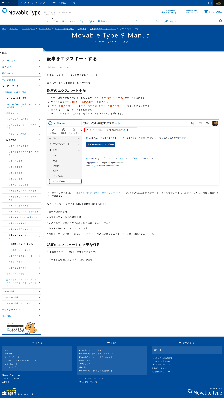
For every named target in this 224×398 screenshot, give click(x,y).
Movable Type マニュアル (90, 350)
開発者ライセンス (160, 368)
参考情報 (6, 316)
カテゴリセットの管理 (16, 134)
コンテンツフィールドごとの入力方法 (21, 126)
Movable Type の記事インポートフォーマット (98, 192)
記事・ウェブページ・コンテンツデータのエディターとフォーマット (21, 283)
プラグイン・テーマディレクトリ (35, 3)
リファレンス (69, 21)
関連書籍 (8, 354)
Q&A (91, 21)
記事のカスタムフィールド (21, 256)
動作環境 (83, 367)
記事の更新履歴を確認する (21, 229)
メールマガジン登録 (11, 378)
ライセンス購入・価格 (162, 361)
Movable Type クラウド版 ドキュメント (96, 354)
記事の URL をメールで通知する (23, 217)
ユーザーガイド (45, 29)
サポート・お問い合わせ (165, 21)
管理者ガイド (9, 79)
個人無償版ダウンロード (163, 371)
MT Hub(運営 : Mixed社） (89, 382)
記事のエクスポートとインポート (103, 29)
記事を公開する (16, 179)
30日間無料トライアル (162, 365)
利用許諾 (157, 350)
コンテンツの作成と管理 (64, 29)
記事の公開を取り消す (19, 185)
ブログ (144, 21)
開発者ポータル (106, 21)
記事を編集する (16, 167)
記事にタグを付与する (19, 205)
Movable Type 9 (28, 29)
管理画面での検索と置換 (15, 92)
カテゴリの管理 (16, 262)
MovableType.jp (9, 3)
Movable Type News (12, 375)
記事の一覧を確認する (19, 146)
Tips (82, 21)
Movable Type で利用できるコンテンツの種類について (23, 105)
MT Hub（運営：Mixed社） (65, 3)
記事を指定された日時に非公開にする (24, 198)
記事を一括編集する (18, 223)
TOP (4, 29)
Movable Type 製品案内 (163, 358)
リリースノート (11, 364)
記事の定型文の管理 (18, 268)
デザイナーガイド (11, 309)
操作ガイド (8, 73)
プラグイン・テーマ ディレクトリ (92, 378)
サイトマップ (10, 367)
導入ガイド (8, 67)
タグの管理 (9, 291)
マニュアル (52, 21)
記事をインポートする (21, 250)
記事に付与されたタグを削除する (24, 211)
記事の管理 (82, 29)
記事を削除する (16, 173)
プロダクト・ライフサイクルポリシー (20, 360)
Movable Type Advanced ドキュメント (96, 357)
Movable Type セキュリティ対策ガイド (96, 371)
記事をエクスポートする (129, 29)
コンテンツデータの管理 (17, 119)
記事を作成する (16, 161)
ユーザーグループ (128, 21)
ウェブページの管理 (15, 274)
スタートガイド (10, 60)
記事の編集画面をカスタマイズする (24, 153)
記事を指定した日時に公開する (23, 190)
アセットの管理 (11, 297)
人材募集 (7, 382)
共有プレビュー (13, 113)
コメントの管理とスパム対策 (17, 303)
